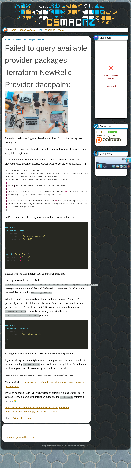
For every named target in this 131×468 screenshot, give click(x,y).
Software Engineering (24, 40)
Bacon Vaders (27, 30)
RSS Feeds (101, 132)
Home (12, 30)
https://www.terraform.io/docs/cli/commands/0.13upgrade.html (37, 407)
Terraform (40, 40)
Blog (40, 30)
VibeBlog (50, 30)
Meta (61, 30)
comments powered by (20, 437)
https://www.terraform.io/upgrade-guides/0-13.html (31, 411)
